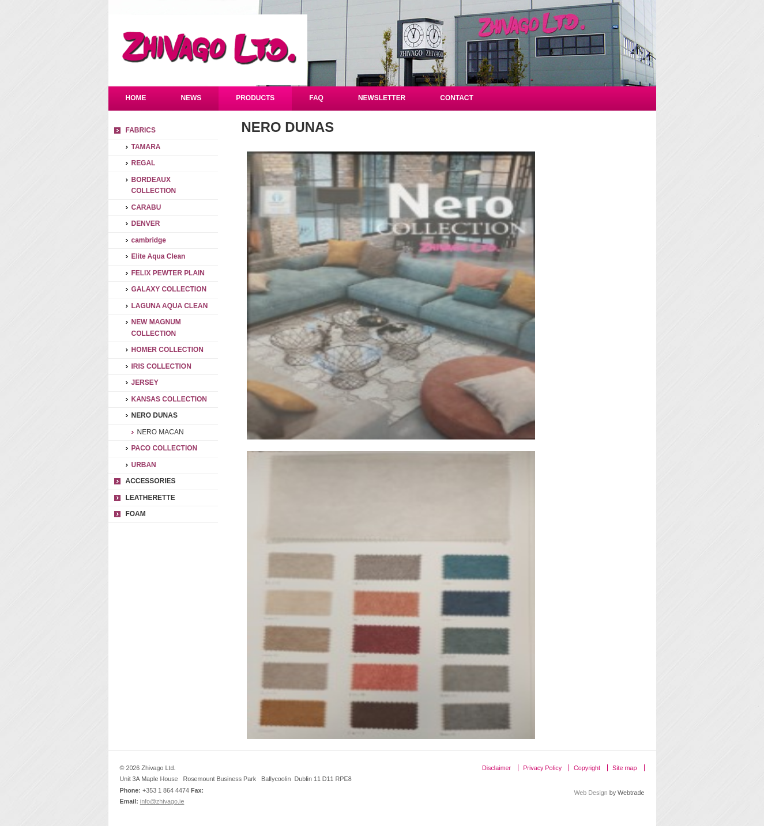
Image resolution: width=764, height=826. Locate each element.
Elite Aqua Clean (158, 256)
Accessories (151, 481)
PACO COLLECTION (164, 448)
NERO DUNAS (154, 415)
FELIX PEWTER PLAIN (168, 273)
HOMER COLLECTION (167, 350)
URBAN (143, 465)
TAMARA (146, 147)
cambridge (148, 240)
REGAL (143, 163)
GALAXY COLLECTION (169, 289)
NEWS (190, 98)
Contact (456, 98)
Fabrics (141, 130)
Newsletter (381, 98)
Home (136, 98)
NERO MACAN (160, 432)
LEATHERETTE (150, 498)
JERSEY (145, 382)
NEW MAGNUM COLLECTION (156, 328)
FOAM (136, 514)
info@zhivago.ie (162, 801)
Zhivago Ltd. (207, 49)
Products (255, 98)
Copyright (587, 767)
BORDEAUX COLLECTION (153, 185)
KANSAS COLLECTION (169, 399)
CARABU (146, 207)
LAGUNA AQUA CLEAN (169, 306)
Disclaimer (496, 767)
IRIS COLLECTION (161, 366)
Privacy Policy (542, 767)
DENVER (145, 223)
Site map (624, 767)
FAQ (316, 98)
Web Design (590, 792)
